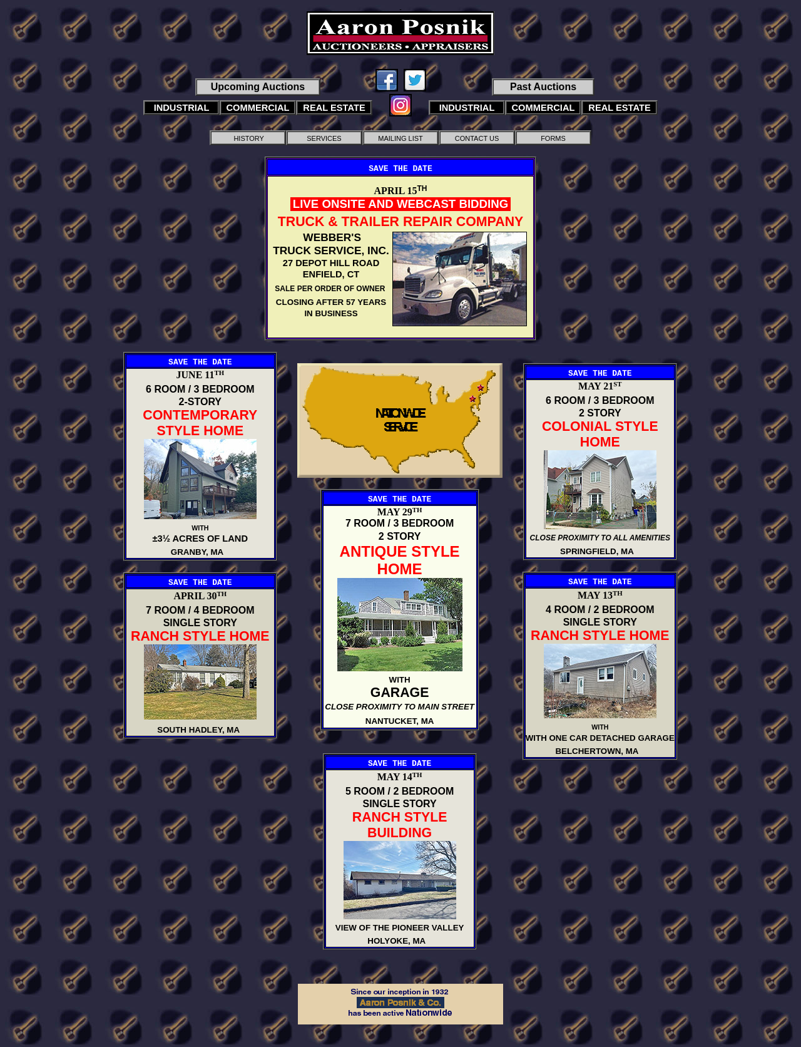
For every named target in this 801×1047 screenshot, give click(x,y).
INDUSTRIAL (182, 108)
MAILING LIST (400, 138)
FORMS (553, 138)
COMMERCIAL (258, 108)
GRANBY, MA (200, 552)
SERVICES (324, 138)
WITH (199, 528)
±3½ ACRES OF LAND (200, 539)
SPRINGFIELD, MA (600, 551)
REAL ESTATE (334, 108)
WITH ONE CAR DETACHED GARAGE (600, 738)
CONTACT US (477, 138)
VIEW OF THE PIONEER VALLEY (399, 927)
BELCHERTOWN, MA (599, 751)
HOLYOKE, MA (399, 941)
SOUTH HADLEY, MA (200, 730)
